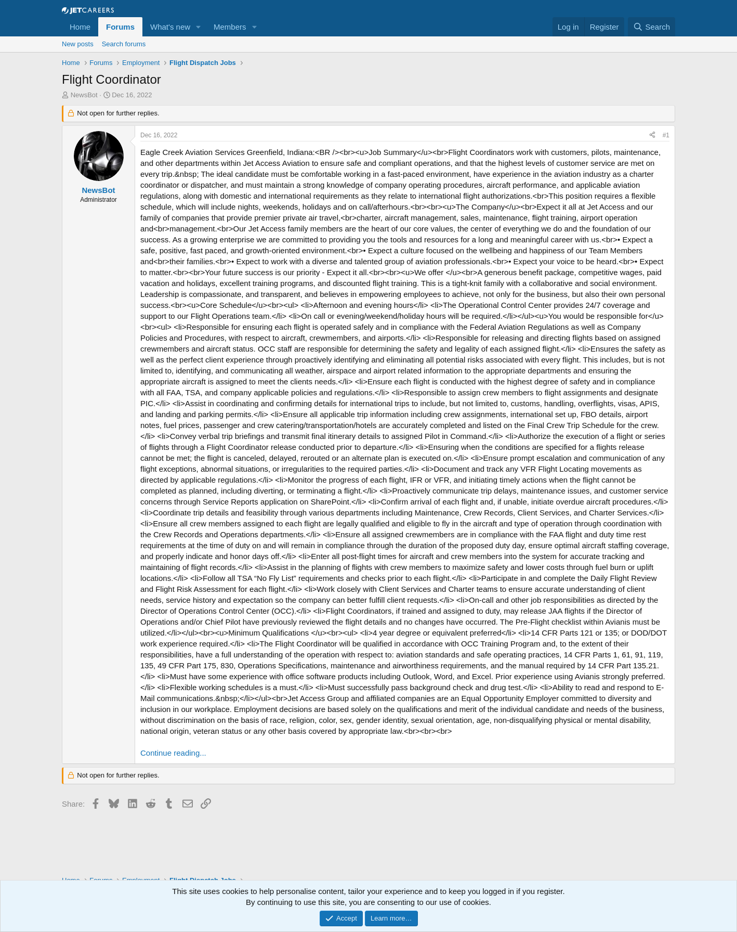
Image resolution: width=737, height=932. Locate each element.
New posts (78, 44)
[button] (198, 26)
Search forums (124, 44)
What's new (170, 26)
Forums (120, 26)
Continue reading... (173, 752)
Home (80, 26)
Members (230, 26)
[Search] (651, 26)
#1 (666, 135)
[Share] (652, 135)
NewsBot (84, 95)
